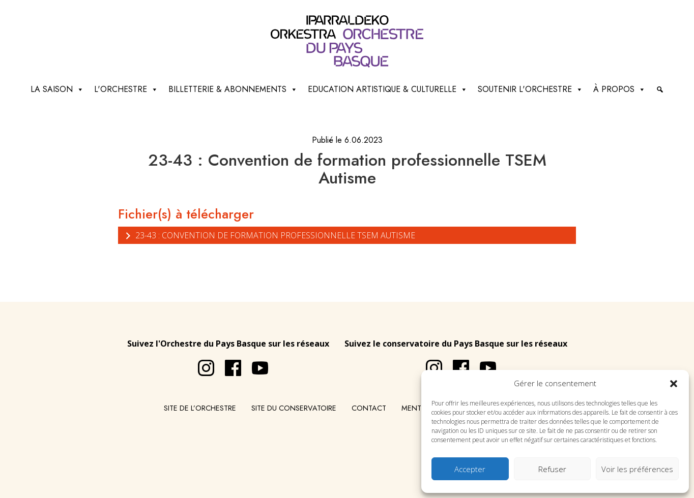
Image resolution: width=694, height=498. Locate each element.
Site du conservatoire (293, 408)
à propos (619, 89)
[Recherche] (660, 89)
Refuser (552, 469)
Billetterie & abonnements (233, 89)
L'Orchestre (126, 89)
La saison (57, 89)
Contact (369, 408)
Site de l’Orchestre (200, 408)
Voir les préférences (637, 469)
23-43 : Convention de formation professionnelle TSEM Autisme (269, 235)
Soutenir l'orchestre (530, 89)
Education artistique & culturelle (388, 89)
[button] (674, 383)
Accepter (469, 469)
